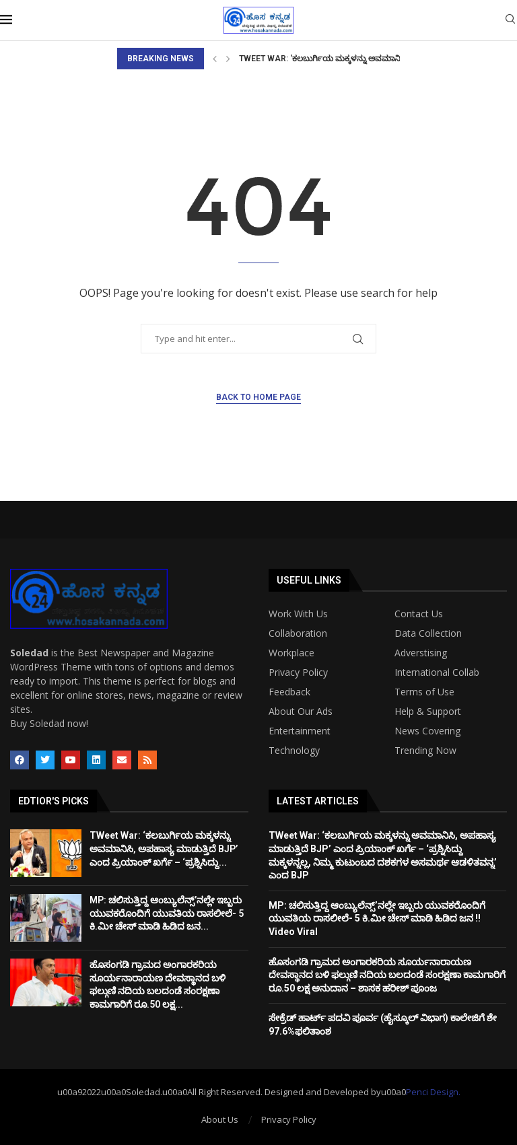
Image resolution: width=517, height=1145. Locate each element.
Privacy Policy (298, 672)
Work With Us (298, 614)
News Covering (427, 731)
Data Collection (428, 633)
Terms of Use (424, 692)
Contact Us (418, 614)
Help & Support (427, 711)
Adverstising (420, 653)
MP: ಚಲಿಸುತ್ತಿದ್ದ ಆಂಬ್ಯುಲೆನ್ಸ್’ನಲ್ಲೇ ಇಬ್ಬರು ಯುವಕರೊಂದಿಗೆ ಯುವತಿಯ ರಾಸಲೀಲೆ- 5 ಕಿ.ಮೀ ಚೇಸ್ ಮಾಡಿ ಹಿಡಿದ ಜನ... (167, 913)
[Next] (228, 58)
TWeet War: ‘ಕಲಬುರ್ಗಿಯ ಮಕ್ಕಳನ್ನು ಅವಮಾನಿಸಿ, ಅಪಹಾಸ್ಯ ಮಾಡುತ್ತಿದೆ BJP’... (370, 58)
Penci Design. (433, 1092)
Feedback (289, 692)
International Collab (436, 672)
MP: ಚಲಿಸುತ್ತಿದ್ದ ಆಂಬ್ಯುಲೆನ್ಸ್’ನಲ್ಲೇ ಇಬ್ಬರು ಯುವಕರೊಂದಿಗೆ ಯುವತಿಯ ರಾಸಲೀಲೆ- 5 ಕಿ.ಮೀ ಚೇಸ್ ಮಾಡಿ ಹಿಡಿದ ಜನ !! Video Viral (377, 918)
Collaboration (298, 633)
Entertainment (300, 731)
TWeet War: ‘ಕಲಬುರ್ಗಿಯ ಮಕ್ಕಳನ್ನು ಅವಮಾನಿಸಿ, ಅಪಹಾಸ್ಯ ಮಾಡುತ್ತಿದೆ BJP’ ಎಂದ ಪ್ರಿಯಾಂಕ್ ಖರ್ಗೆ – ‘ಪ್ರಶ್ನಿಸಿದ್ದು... (164, 848)
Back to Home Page (258, 397)
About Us (219, 1119)
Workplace (291, 653)
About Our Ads (301, 711)
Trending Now (425, 750)
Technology (294, 750)
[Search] (510, 20)
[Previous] (214, 58)
